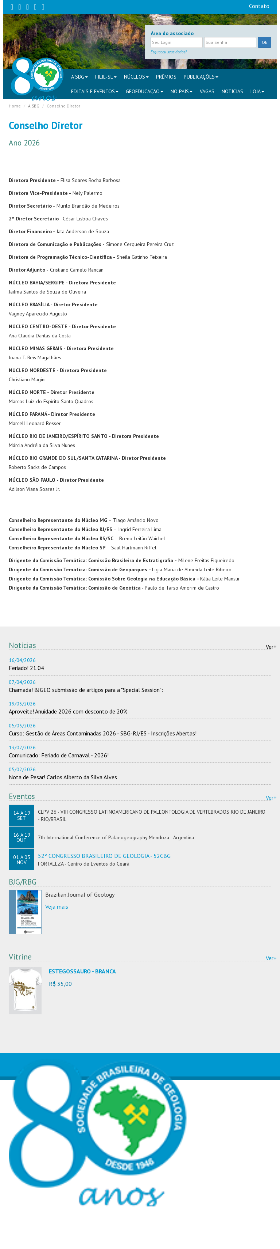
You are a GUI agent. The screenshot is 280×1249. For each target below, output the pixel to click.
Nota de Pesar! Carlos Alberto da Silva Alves (63, 777)
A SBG (79, 76)
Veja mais (56, 906)
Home (15, 106)
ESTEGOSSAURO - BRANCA (82, 971)
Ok (264, 42)
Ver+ (271, 646)
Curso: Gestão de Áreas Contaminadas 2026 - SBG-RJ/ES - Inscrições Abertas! (103, 733)
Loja (257, 91)
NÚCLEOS (136, 76)
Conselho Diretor (63, 106)
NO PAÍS (181, 91)
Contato (259, 6)
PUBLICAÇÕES (201, 76)
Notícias (232, 91)
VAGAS (207, 91)
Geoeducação (144, 91)
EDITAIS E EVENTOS (94, 91)
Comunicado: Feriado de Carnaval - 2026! (59, 755)
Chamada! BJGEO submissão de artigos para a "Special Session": (86, 689)
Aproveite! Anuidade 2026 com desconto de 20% (68, 711)
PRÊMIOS (166, 76)
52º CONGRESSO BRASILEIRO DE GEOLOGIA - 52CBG (104, 855)
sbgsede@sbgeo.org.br (90, 1237)
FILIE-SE (106, 76)
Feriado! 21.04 (26, 667)
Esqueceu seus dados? (169, 51)
